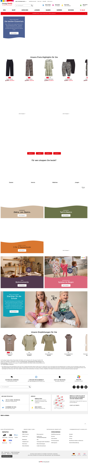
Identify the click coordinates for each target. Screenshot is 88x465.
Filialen (70, 436)
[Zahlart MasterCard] (4, 441)
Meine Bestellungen (41, 443)
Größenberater (25, 441)
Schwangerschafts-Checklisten (43, 441)
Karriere (53, 436)
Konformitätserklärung (74, 442)
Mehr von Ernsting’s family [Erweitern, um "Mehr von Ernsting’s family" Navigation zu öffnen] (20, 1)
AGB (2, 452)
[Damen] (11, 173)
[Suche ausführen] (32, 5)
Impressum (3, 453)
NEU (4, 10)
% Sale (82, 10)
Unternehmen (54, 438)
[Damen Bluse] (28, 345)
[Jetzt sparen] (22, 237)
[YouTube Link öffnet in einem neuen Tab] (85, 387)
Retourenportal (40, 434)
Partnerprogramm (55, 440)
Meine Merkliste (25, 445)
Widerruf (9, 453)
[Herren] (33, 173)
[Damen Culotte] (28, 70)
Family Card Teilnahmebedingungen (41, 437)
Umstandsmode (31, 361)
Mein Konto (24, 443)
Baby (14, 10)
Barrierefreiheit (15, 453)
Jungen (37, 10)
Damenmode (24, 361)
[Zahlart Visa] (10, 441)
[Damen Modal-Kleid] (68, 345)
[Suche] (14, 387)
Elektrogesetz (54, 442)
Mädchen (25, 10)
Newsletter (44, 1)
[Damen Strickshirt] (48, 345)
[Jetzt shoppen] (44, 34)
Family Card (39, 1)
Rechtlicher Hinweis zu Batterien (76, 440)
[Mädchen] (55, 173)
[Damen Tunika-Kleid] (48, 70)
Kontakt (71, 434)
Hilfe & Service (49, 1)
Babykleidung (38, 361)
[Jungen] (76, 173)
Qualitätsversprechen (32, 1)
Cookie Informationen (41, 445)
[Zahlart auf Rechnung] (10, 436)
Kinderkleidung (4, 362)
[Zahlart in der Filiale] (4, 436)
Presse (70, 438)
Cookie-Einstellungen (15, 452)
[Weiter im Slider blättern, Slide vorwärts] (85, 70)
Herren (59, 10)
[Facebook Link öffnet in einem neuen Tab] (74, 387)
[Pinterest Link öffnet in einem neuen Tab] (82, 387)
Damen (48, 10)
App (37, 439)
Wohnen (71, 10)
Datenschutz (7, 452)
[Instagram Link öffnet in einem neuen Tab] (78, 387)
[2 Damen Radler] (68, 70)
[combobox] (24, 5)
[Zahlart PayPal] (16, 436)
